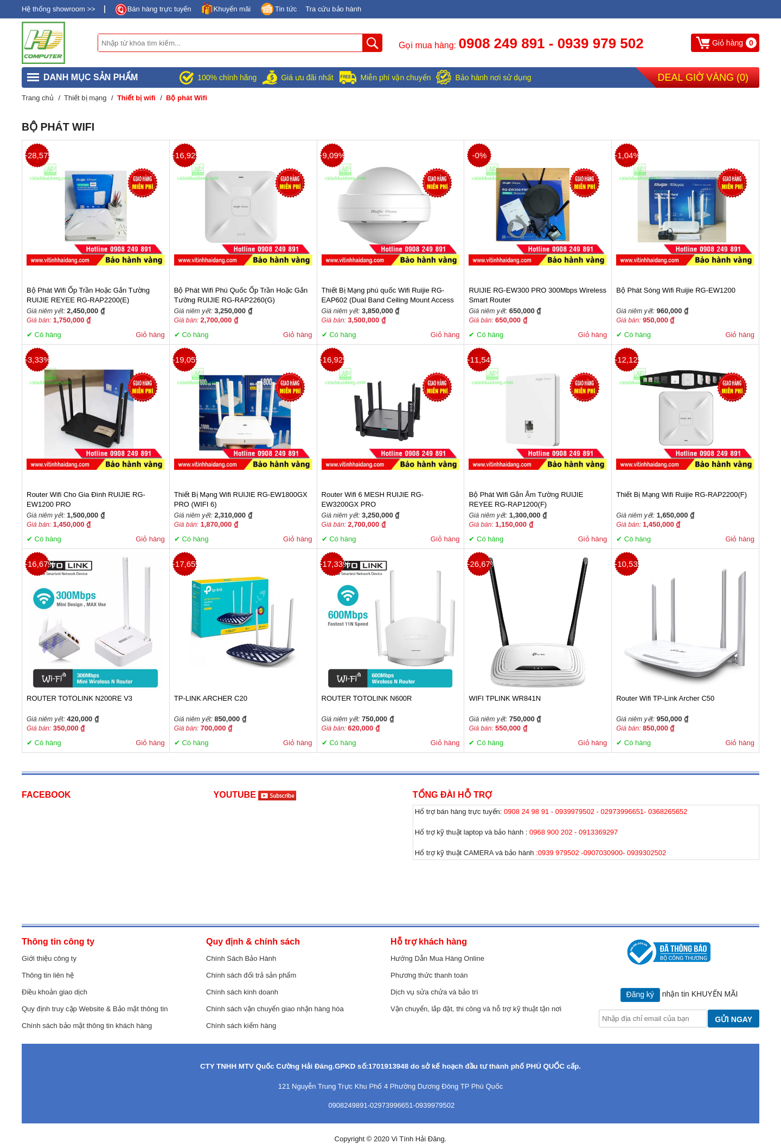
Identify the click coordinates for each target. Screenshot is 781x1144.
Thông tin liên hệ (48, 975)
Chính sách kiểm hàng (241, 1026)
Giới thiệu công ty (49, 958)
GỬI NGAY (733, 1019)
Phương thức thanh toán (429, 975)
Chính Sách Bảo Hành (241, 958)
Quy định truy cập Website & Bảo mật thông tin (95, 1009)
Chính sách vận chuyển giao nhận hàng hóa (275, 1009)
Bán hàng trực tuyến (159, 9)
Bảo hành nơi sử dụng (493, 77)
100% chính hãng (227, 77)
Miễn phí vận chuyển (396, 77)
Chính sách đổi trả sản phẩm (251, 975)
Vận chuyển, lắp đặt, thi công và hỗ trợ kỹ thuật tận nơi (475, 1009)
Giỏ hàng (150, 335)
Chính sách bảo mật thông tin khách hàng (87, 1026)
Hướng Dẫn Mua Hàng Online (437, 958)
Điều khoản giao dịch (54, 992)
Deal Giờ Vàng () (703, 77)
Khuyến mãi (232, 9)
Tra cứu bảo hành (333, 9)
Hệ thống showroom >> (58, 9)
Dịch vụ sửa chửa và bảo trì (434, 992)
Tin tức (286, 9)
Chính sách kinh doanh (242, 992)
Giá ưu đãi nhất (307, 77)
